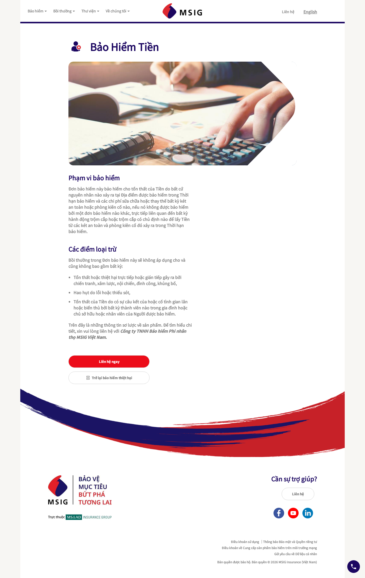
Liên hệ (288, 11)
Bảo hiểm (37, 10)
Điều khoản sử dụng (245, 542)
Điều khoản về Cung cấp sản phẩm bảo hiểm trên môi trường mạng (269, 548)
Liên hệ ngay (109, 361)
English (310, 12)
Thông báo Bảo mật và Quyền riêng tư (290, 542)
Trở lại (109, 377)
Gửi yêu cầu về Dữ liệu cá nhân (295, 554)
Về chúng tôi (118, 10)
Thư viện (90, 10)
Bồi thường (64, 10)
